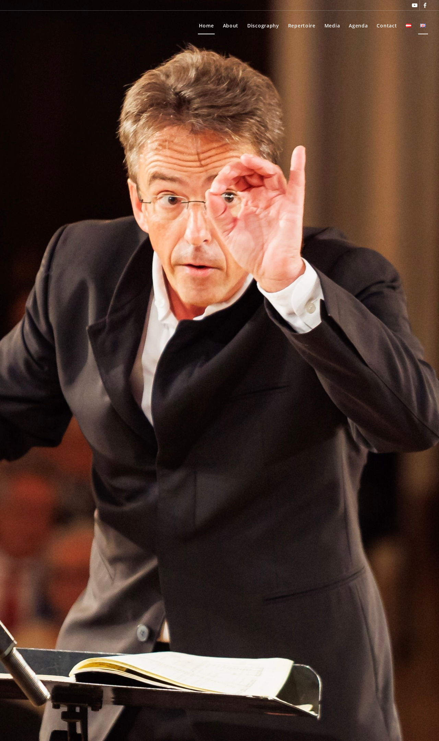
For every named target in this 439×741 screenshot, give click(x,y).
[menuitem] (206, 26)
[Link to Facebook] (425, 5)
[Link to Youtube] (414, 5)
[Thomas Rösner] (32, 26)
